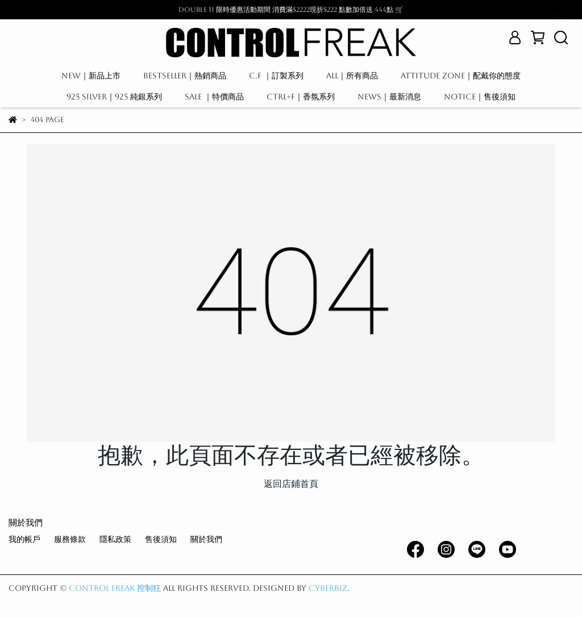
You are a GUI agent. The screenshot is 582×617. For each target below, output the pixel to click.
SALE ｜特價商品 (214, 96)
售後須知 (161, 539)
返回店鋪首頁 (291, 483)
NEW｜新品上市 (90, 75)
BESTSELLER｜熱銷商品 (184, 75)
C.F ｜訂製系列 (276, 75)
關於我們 (206, 539)
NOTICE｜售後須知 (480, 96)
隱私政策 (115, 539)
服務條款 (70, 539)
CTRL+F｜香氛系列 (301, 96)
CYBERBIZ (328, 588)
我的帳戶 (24, 539)
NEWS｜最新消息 (389, 96)
